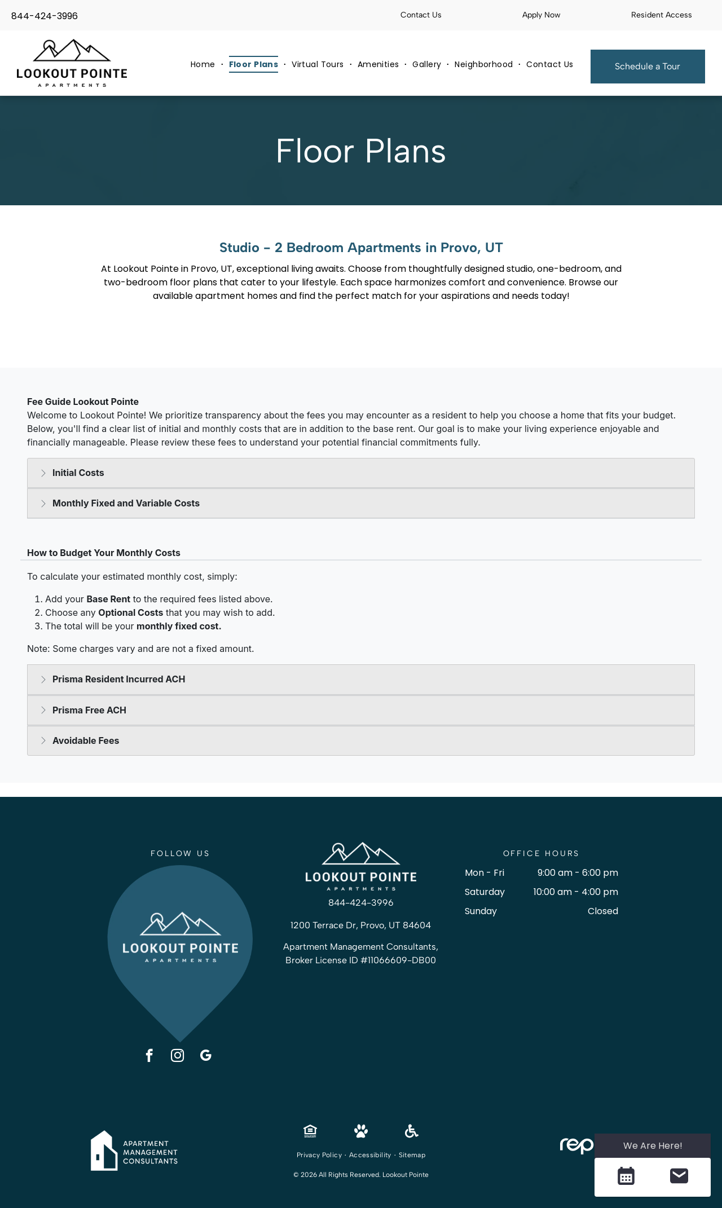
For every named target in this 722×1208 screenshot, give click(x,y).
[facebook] (149, 1057)
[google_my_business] (205, 1057)
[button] (626, 1177)
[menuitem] (204, 64)
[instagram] (177, 1057)
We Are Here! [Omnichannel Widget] (653, 1145)
